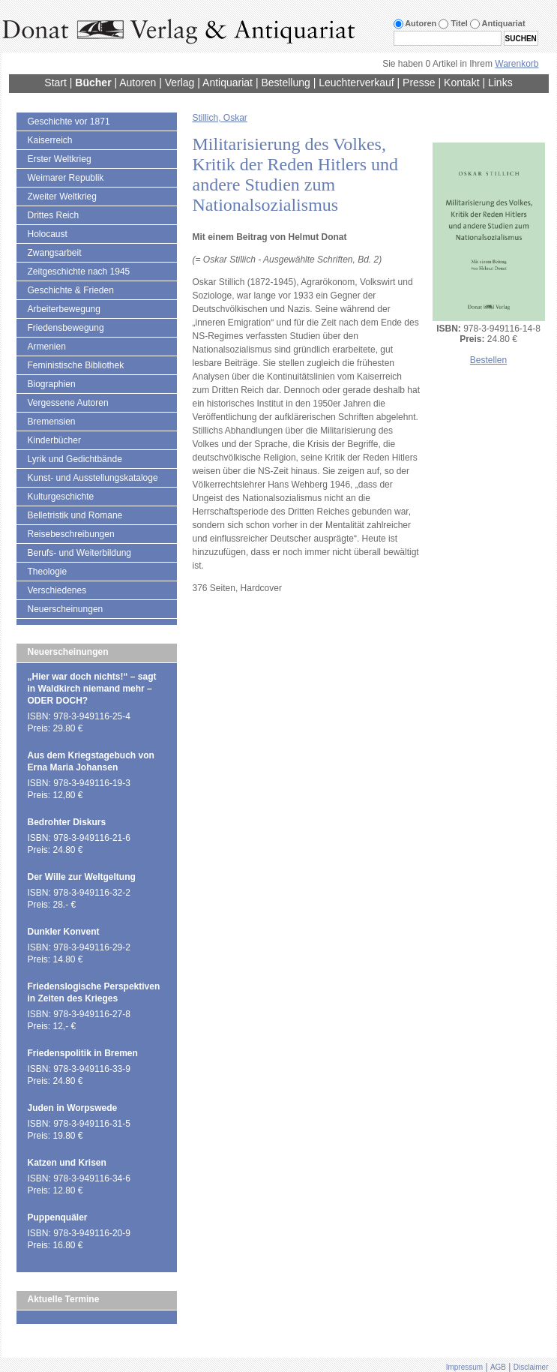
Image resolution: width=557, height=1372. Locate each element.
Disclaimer (531, 1367)
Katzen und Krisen (67, 1162)
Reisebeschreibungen (71, 534)
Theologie (47, 571)
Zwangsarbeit (55, 253)
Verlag (180, 83)
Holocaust (47, 234)
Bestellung (285, 83)
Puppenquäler (58, 1217)
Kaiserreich (50, 140)
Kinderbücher (54, 440)
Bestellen (488, 360)
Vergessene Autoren (68, 403)
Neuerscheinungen (65, 609)
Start (55, 83)
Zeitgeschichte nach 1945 (79, 271)
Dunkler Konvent (64, 931)
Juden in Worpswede (73, 1108)
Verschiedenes (57, 590)
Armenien (47, 346)
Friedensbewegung (66, 328)
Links (500, 83)
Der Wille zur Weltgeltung (82, 877)
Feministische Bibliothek (76, 365)
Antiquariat (227, 83)
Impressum (464, 1367)
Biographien (52, 384)
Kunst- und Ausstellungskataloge (93, 478)
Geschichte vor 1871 (69, 121)
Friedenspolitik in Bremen (83, 1053)
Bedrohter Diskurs (67, 822)
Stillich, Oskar (220, 118)
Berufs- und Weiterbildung (80, 553)
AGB (498, 1367)
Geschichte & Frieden (71, 290)
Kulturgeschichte (61, 496)
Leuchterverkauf (356, 83)
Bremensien (52, 421)
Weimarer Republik (66, 178)
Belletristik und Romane (75, 515)
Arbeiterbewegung (64, 309)
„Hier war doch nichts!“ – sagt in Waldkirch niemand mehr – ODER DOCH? (92, 688)
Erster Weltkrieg (59, 159)
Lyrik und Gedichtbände (75, 459)
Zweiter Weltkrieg (62, 196)
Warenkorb (516, 64)
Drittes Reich (53, 215)
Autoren (137, 83)
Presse (419, 83)
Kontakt (461, 83)
